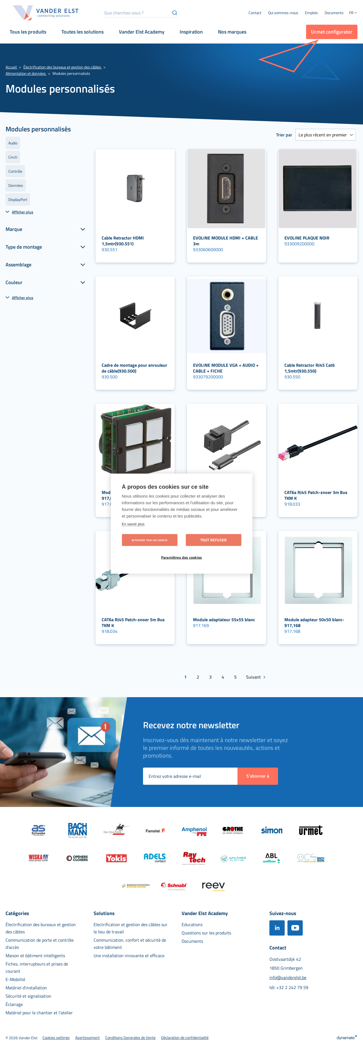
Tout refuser (213, 539)
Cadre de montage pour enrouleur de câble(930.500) (134, 368)
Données (15, 185)
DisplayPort (17, 199)
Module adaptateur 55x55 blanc (224, 619)
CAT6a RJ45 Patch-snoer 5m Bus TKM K (133, 622)
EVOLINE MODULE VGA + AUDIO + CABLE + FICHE (226, 368)
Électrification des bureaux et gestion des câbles (62, 67)
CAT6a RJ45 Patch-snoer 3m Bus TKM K (315, 495)
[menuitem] (283, 12)
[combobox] (141, 12)
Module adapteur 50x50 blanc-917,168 (314, 622)
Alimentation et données (26, 73)
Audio (12, 143)
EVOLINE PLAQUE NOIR (306, 238)
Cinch (12, 157)
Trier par (284, 134)
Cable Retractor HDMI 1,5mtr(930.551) (123, 241)
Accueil (11, 67)
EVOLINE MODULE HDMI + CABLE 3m (225, 241)
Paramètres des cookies (181, 557)
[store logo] (46, 12)
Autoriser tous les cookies (149, 540)
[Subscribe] (257, 776)
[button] (353, 13)
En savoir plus (133, 524)
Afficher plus (22, 212)
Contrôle (15, 171)
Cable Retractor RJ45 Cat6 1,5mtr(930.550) (309, 368)
